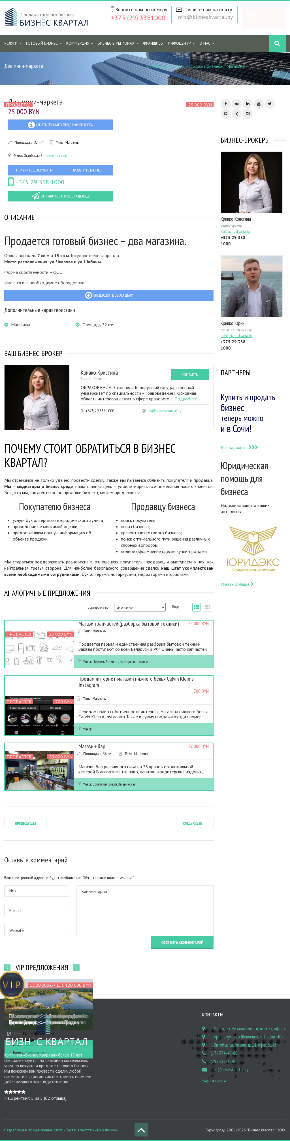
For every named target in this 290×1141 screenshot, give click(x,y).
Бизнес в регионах (116, 43)
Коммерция (77, 43)
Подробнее (185, 399)
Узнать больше (237, 584)
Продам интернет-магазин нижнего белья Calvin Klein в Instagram (136, 682)
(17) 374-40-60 (224, 1053)
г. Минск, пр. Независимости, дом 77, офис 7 (248, 1028)
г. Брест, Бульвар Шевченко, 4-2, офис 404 (247, 1037)
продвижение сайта (45, 1130)
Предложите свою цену (109, 295)
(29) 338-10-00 (224, 1061)
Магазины (235, 66)
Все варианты (239, 447)
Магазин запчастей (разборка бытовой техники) (128, 623)
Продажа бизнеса (204, 66)
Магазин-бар (91, 746)
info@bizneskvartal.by (204, 17)
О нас (204, 43)
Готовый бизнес (42, 43)
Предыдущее (25, 823)
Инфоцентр (179, 43)
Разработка (14, 1130)
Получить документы (34, 170)
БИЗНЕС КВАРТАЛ (165, 66)
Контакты (190, 374)
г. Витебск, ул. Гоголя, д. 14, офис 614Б (244, 1045)
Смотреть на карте (56, 155)
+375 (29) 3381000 (138, 17)
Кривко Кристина (99, 372)
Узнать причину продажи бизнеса (60, 125)
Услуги (11, 43)
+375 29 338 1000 (36, 182)
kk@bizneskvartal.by (165, 410)
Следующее (192, 823)
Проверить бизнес (87, 170)
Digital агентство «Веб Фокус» (92, 1130)
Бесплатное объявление (270, 18)
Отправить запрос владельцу (60, 196)
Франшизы (153, 43)
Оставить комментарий (182, 942)
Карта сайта (214, 1080)
